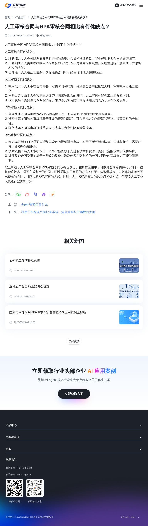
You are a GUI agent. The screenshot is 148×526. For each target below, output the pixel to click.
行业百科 (20, 17)
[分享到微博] (27, 194)
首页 (7, 17)
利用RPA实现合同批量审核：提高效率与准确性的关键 (58, 212)
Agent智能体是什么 (34, 204)
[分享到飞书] (44, 194)
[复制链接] (52, 194)
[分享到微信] (18, 194)
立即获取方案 (74, 393)
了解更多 (74, 341)
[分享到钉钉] (35, 194)
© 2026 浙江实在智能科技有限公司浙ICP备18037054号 (29, 517)
